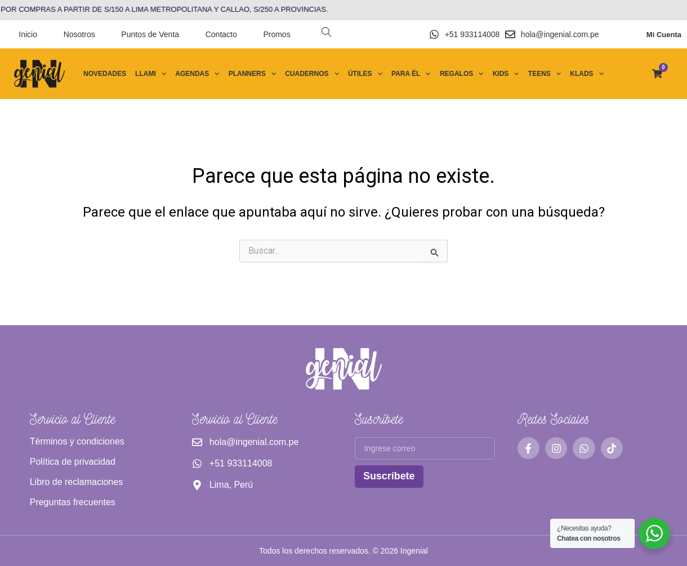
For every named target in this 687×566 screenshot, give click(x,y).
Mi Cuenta (663, 34)
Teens (544, 74)
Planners (252, 74)
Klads (587, 74)
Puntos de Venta (150, 34)
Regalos (462, 74)
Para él (411, 74)
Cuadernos (312, 74)
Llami (150, 74)
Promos (276, 34)
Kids (506, 74)
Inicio (28, 34)
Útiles (365, 74)
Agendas (197, 74)
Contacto (221, 34)
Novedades (104, 74)
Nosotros (79, 34)
